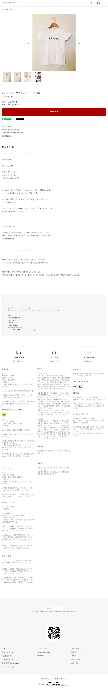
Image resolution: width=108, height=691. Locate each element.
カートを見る (75, 659)
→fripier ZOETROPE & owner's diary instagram (22, 330)
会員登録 (74, 652)
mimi (10, 9)
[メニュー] (105, 3)
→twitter (10, 322)
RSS (38, 656)
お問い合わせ (75, 663)
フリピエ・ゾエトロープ (27, 310)
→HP (9, 315)
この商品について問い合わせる (12, 133)
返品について (6, 126)
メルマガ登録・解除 (43, 652)
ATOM (43, 656)
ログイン (74, 656)
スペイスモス (12, 310)
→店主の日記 (12, 320)
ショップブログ (42, 648)
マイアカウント (76, 648)
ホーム (4, 9)
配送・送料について (9, 652)
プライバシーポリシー (9, 667)
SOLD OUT (54, 112)
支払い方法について (9, 659)
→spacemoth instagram (15, 327)
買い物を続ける (7, 136)
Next (79, 42)
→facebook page (13, 325)
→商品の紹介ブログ (14, 318)
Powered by (54, 684)
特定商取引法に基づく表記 (11, 129)
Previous (28, 42)
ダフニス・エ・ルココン (45, 310)
